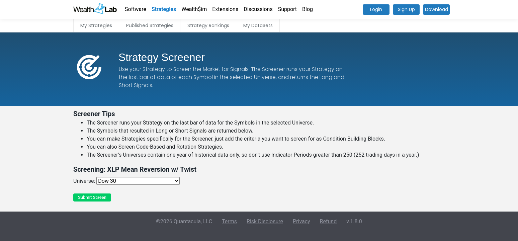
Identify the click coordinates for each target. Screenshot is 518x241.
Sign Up (406, 9)
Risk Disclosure (265, 221)
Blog (307, 9)
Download (436, 9)
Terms (229, 221)
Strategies (164, 9)
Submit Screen (92, 197)
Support (287, 9)
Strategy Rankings (208, 25)
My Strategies (96, 25)
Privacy (301, 221)
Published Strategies (149, 25)
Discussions (258, 9)
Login (376, 9)
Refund (328, 221)
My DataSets (258, 25)
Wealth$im (194, 9)
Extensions (225, 9)
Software (135, 9)
